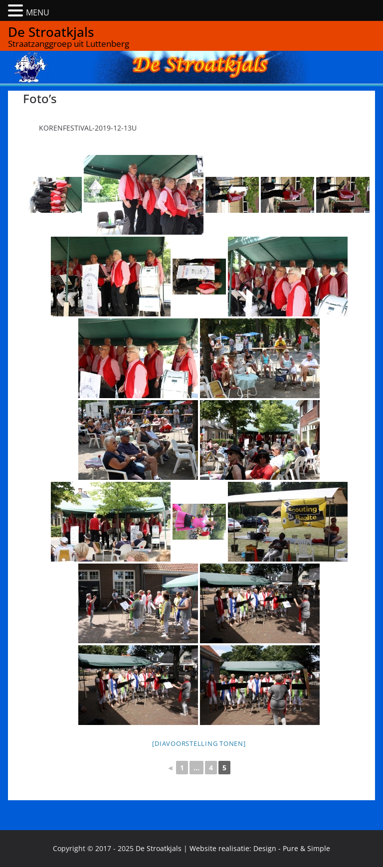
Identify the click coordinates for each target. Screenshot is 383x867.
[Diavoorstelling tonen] (198, 743)
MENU (37, 12)
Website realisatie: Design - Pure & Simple (260, 848)
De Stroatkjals (51, 32)
